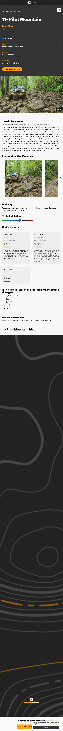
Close (46, 727)
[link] (22, 216)
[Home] (31, 2)
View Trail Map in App (12, 69)
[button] (7, 3)
